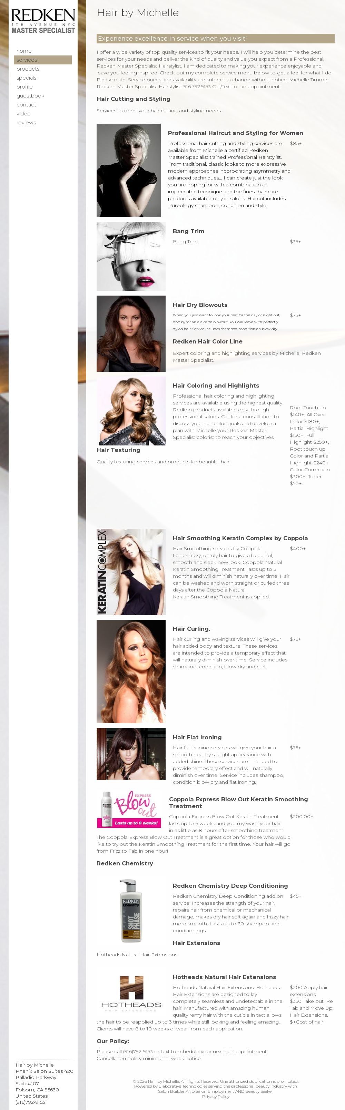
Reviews (26, 123)
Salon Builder (171, 1091)
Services (27, 60)
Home (24, 51)
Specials (26, 78)
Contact (26, 105)
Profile (25, 87)
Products (28, 69)
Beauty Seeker (259, 1091)
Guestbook (30, 96)
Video (24, 114)
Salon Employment (215, 1091)
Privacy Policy (215, 1096)
